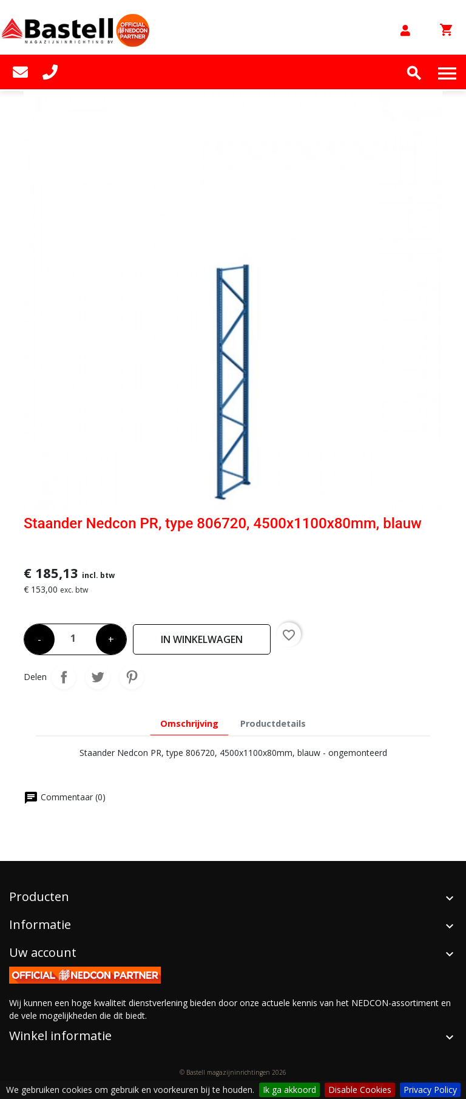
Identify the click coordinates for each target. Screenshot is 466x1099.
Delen (64, 677)
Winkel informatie (60, 1035)
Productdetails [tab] (273, 723)
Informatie (40, 924)
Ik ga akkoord (289, 1089)
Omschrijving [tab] (189, 723)
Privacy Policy (430, 1089)
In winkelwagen (202, 639)
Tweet (98, 677)
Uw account (42, 952)
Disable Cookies (359, 1089)
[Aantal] (75, 635)
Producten (39, 896)
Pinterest (132, 677)
